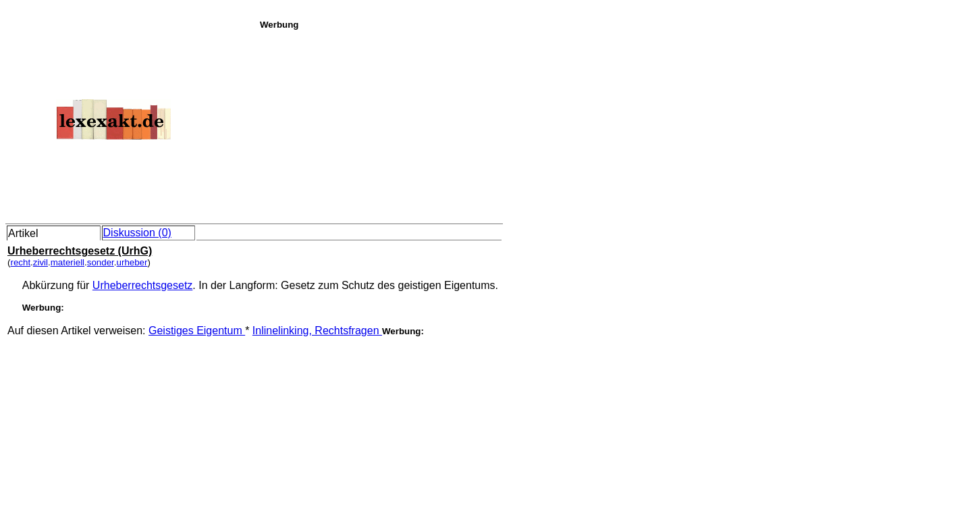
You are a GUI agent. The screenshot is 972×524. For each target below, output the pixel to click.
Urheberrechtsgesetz (142, 285)
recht (20, 262)
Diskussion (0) (137, 232)
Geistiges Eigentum (196, 330)
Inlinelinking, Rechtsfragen (317, 330)
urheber (132, 262)
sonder (100, 262)
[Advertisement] (612, 124)
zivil (40, 262)
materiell (67, 262)
